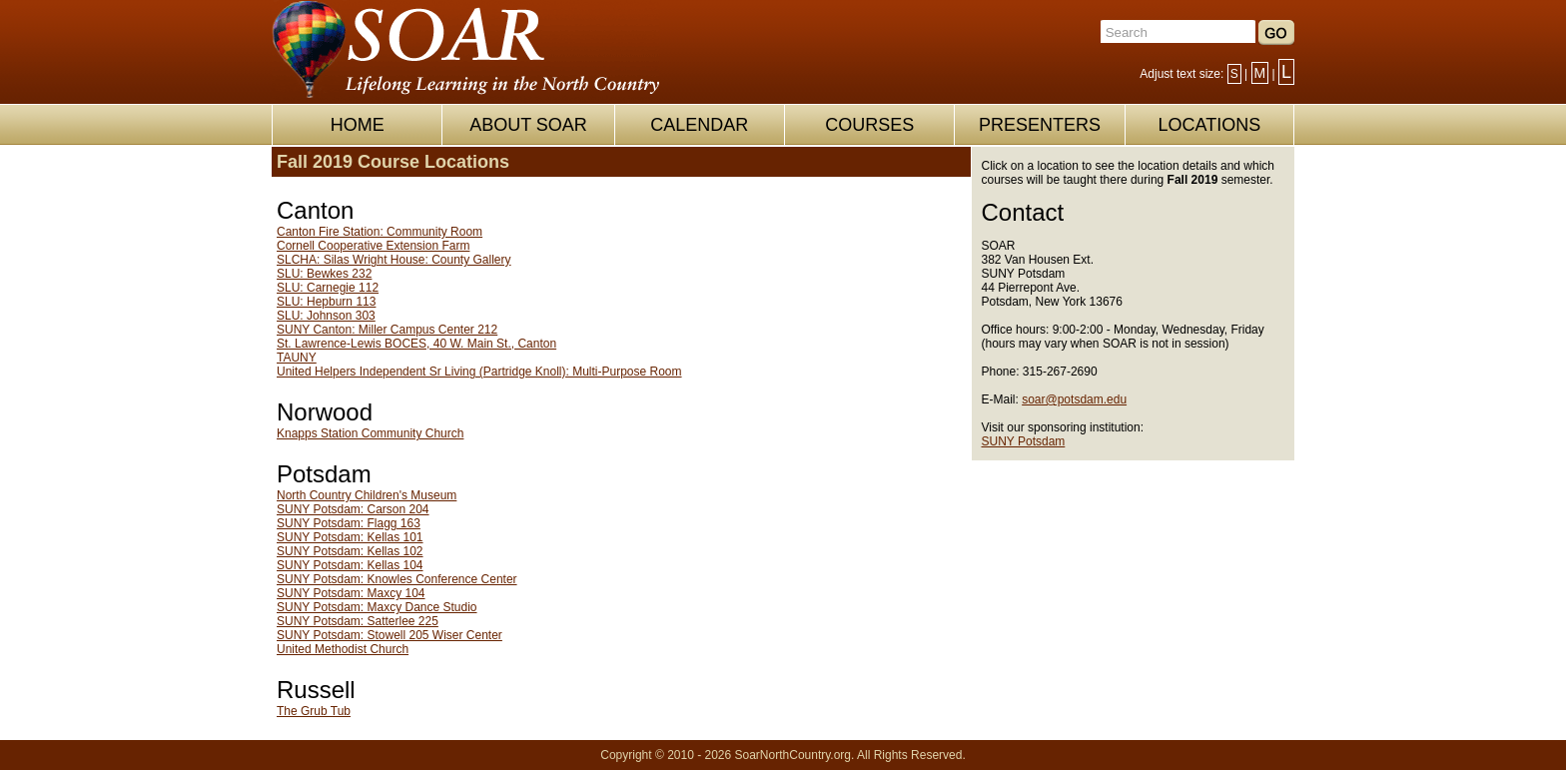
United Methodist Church (342, 649)
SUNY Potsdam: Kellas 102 (350, 551)
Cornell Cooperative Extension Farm (373, 246)
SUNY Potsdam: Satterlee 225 (357, 621)
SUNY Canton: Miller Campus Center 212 (387, 330)
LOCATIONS (1209, 125)
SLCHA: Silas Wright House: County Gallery (394, 260)
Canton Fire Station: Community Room (379, 232)
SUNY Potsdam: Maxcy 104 (351, 593)
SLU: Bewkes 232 (324, 274)
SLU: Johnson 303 (326, 316)
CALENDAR (699, 125)
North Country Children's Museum (366, 495)
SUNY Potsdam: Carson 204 (353, 509)
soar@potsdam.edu (1074, 399)
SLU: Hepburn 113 (326, 302)
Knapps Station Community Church (370, 433)
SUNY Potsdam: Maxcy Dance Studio (377, 607)
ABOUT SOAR (528, 125)
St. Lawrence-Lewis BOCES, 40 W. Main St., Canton (416, 344)
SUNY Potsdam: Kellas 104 (350, 565)
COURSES (869, 125)
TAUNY (297, 358)
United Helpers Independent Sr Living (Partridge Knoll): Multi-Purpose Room (479, 372)
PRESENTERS (1040, 125)
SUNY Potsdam (1024, 441)
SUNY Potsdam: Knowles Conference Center (397, 579)
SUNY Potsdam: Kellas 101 (350, 537)
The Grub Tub (314, 711)
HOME (358, 125)
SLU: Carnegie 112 (328, 288)
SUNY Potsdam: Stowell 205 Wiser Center (389, 635)
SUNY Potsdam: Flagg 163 (348, 523)
